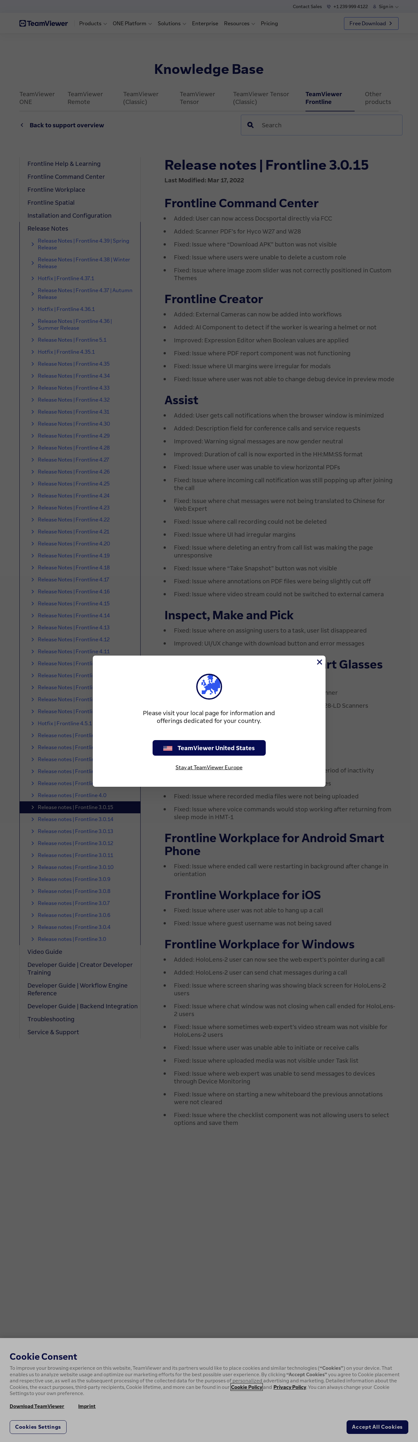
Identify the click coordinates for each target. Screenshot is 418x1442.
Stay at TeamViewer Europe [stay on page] (209, 767)
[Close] (319, 662)
